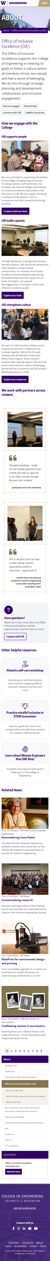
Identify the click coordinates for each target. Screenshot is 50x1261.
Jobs (7, 1128)
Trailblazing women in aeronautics (23, 1026)
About (6, 30)
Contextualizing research (17, 900)
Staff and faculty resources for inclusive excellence (25, 1096)
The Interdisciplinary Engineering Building (24, 1122)
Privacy (33, 1245)
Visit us (8, 1140)
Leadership (10, 1071)
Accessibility (20, 1245)
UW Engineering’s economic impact (20, 1077)
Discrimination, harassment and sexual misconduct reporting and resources (22, 1109)
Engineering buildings (15, 1117)
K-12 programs (11, 1145)
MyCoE (39, 1242)
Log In (8, 1245)
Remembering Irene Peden (18, 837)
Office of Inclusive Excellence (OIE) (29, 30)
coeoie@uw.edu (12, 1166)
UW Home (14, 1242)
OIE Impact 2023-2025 (14, 1090)
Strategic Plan (11, 1065)
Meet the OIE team (13, 1102)
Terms (43, 1245)
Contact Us (27, 1242)
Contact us (9, 1134)
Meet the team (13, 1171)
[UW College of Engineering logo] (15, 3)
